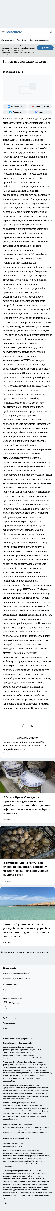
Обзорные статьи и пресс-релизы (16, 978)
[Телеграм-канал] (15, 112)
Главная (6, 1028)
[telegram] (32, 726)
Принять (45, 48)
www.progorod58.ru (24, 1039)
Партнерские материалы (41, 40)
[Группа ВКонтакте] (15, 106)
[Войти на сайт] (51, 32)
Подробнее (8, 1166)
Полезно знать (9, 990)
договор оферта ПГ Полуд (13, 1143)
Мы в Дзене (22, 40)
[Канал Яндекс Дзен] (18, 1002)
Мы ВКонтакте (7, 40)
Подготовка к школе (11, 985)
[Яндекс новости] (40, 106)
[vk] (23, 726)
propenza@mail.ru (10, 1050)
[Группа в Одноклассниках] (9, 1002)
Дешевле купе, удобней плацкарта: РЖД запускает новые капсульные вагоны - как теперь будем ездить (27, 747)
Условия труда (9, 1023)
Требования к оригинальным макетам (18, 1018)
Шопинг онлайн (9, 968)
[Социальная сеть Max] (40, 112)
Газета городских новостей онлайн (17, 973)
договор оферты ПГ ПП (12, 1146)
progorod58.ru (9, 1088)
